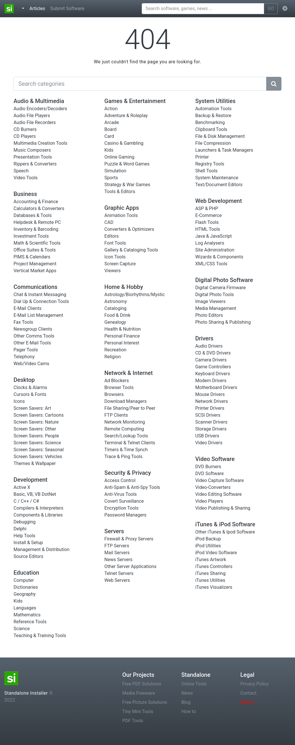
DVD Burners (208, 466)
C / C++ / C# (26, 501)
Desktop (24, 379)
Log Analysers (209, 243)
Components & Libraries (38, 515)
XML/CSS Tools (211, 263)
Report (247, 702)
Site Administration (215, 250)
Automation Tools (213, 108)
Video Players (209, 501)
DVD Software (209, 473)
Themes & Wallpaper (35, 463)
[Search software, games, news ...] (203, 8)
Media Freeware (138, 693)
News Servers (118, 559)
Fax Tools (23, 322)
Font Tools (115, 243)
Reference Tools (30, 621)
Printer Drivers (209, 408)
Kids (18, 601)
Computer (24, 580)
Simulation (115, 171)
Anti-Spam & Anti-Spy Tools (132, 487)
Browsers (114, 394)
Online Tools (194, 684)
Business (25, 193)
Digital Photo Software (224, 280)
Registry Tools (209, 164)
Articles (38, 8)
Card (109, 136)
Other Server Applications (130, 566)
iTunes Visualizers (213, 587)
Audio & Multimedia (39, 101)
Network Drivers (211, 401)
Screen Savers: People (36, 436)
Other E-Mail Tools (32, 343)
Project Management (35, 263)
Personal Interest (121, 343)
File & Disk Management (220, 136)
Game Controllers (213, 366)
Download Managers (125, 401)
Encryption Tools (121, 508)
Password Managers (125, 515)
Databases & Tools (33, 215)
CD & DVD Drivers (213, 353)
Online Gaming (119, 157)
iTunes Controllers (213, 566)
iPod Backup (208, 539)
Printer (202, 157)
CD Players (25, 136)
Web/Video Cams (31, 363)
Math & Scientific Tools (37, 243)
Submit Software (67, 8)
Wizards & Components (219, 257)
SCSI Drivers (207, 415)
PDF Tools (132, 720)
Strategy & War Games (127, 184)
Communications (35, 286)
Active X (22, 487)
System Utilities (215, 101)
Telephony (24, 356)
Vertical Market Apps (35, 270)
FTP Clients (116, 415)
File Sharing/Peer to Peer (129, 408)
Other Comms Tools (34, 336)
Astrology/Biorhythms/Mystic (134, 294)
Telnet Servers (118, 573)
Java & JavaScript (213, 236)
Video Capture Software (219, 480)
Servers (114, 531)
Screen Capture (120, 263)
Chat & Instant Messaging (40, 294)
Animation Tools (121, 215)
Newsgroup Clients (33, 329)
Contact (248, 693)
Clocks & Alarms (30, 387)
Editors (111, 236)
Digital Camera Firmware (220, 287)
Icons (19, 401)
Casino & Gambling (123, 143)
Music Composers (32, 150)
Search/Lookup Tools (126, 436)
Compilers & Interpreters (38, 508)
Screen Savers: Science (37, 442)
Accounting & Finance (36, 201)
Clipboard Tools (211, 129)
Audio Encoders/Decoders (40, 108)
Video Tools (26, 177)
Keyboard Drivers (212, 373)
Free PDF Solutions (141, 684)
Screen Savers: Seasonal (39, 449)
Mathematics (27, 615)
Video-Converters (213, 487)
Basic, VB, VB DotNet (35, 494)
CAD (108, 222)
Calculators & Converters (39, 208)
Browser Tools (118, 387)
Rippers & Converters (35, 164)
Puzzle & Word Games (127, 164)
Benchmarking (210, 122)
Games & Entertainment (135, 101)
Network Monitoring (124, 422)
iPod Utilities (208, 545)
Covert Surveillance (124, 501)
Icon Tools (115, 257)
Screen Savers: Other (35, 429)
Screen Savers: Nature (36, 422)
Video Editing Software (218, 494)
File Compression (213, 143)
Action (111, 108)
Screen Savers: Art (32, 408)
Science (22, 628)
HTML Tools (207, 229)
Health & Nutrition (122, 329)
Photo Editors (209, 315)
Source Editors (28, 556)
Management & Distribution (41, 549)
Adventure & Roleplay (126, 115)
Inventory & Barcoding (36, 229)
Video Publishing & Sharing (222, 508)
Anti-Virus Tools (120, 494)
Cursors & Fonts (30, 394)
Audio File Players (32, 115)
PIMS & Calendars (32, 257)
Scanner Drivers (211, 422)
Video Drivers (208, 442)
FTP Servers (116, 545)
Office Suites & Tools (35, 250)
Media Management (215, 308)
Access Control (119, 480)
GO (271, 8)
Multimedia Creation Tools (40, 143)
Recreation (115, 350)
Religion (112, 356)
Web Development (218, 200)
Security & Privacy (127, 472)
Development (31, 479)
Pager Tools (26, 350)
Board (110, 129)
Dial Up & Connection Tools (41, 301)
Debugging (24, 522)
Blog (185, 702)
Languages (25, 608)
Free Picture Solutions (144, 702)
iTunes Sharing (210, 573)
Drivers (204, 338)
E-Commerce (208, 215)
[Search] (140, 84)
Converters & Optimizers (129, 229)
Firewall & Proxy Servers (128, 539)
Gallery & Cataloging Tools (131, 250)
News (187, 693)
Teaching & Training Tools (40, 635)
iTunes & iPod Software (225, 524)
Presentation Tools (33, 157)
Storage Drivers (211, 429)
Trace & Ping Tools (123, 456)
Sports (111, 177)
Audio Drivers (209, 346)
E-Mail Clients (27, 308)
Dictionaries (26, 587)
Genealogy (115, 322)
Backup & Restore (213, 115)
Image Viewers (210, 301)
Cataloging (115, 308)
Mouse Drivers (210, 394)
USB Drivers (207, 436)
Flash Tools (207, 222)
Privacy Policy (254, 684)
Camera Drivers (211, 360)
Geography (25, 594)
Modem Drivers (210, 380)
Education (26, 572)
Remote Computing (124, 429)
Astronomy (115, 301)
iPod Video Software (216, 552)
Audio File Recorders (35, 122)
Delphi (20, 528)
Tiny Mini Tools (137, 711)
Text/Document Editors (219, 184)
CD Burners (25, 129)
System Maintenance (216, 177)
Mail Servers (117, 552)
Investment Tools (31, 236)
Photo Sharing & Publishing (223, 322)
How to (188, 711)
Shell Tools (206, 171)
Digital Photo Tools (214, 294)
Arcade (111, 122)
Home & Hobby (123, 286)
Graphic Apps (121, 207)
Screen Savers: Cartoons (39, 415)
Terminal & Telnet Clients (129, 442)
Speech (21, 171)
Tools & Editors (119, 191)
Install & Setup (28, 542)
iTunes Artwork (210, 559)
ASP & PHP (206, 208)
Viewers (112, 270)
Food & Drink (117, 315)
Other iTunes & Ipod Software (225, 532)
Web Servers (117, 580)
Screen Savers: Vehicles (38, 456)
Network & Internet (128, 372)
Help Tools (24, 535)
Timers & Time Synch (126, 449)
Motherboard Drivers (216, 387)
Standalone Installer (26, 693)
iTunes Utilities (210, 580)
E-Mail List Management (38, 315)
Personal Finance (122, 336)
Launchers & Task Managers (224, 150)
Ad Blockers (116, 380)
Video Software (215, 459)
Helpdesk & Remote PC (37, 222)
